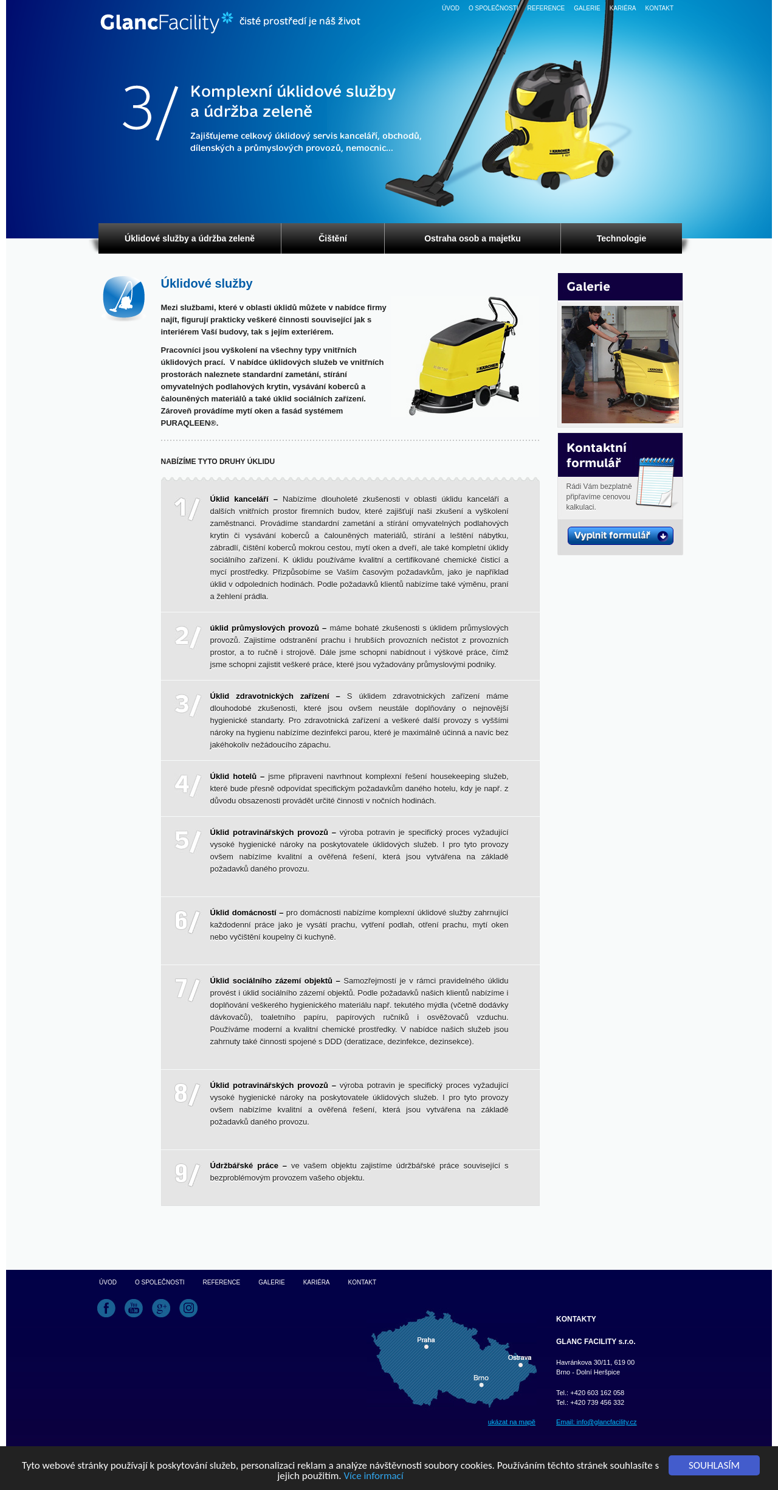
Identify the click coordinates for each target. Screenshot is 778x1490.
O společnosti (493, 8)
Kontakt (659, 8)
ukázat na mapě (511, 1422)
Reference (546, 8)
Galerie (587, 8)
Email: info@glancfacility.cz (596, 1422)
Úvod (451, 8)
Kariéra (623, 8)
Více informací (373, 1476)
